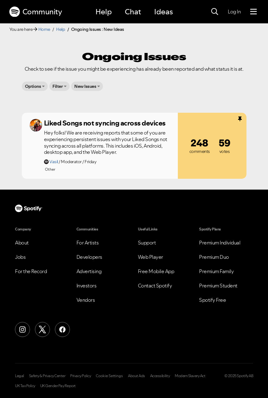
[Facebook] (62, 329)
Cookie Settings (109, 375)
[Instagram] (22, 329)
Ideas (163, 12)
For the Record (31, 271)
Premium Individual (219, 242)
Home (44, 29)
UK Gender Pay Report (58, 385)
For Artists (87, 242)
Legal (19, 375)
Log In (234, 11)
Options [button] (33, 86)
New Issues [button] (85, 86)
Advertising (89, 271)
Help (103, 12)
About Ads (136, 375)
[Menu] (253, 11)
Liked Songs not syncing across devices (105, 123)
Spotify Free (212, 299)
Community (35, 12)
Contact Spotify (155, 285)
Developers (89, 256)
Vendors (85, 299)
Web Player (150, 256)
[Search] (214, 12)
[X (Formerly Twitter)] (42, 329)
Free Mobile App (156, 271)
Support (147, 242)
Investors (86, 285)
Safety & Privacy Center (47, 375)
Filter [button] (57, 86)
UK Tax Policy (25, 385)
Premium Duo (214, 256)
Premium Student (218, 285)
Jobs (20, 256)
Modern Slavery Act (190, 375)
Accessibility (160, 375)
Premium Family (216, 271)
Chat (133, 12)
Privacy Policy (80, 375)
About (22, 242)
